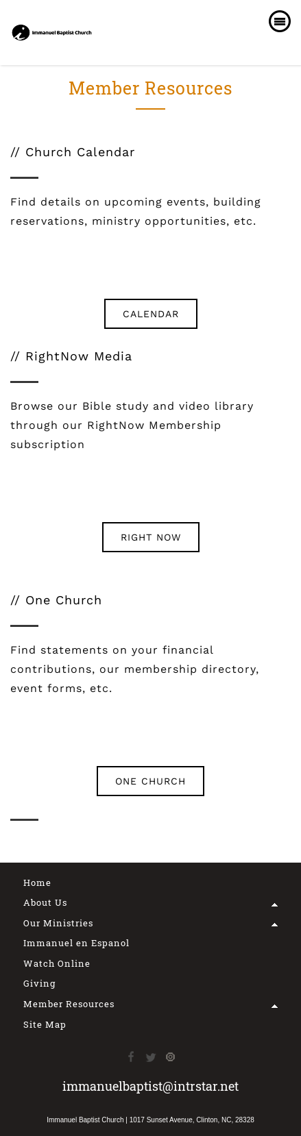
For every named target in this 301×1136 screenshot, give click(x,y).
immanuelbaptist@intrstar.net (150, 1086)
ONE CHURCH (150, 781)
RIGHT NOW (151, 537)
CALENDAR (151, 313)
